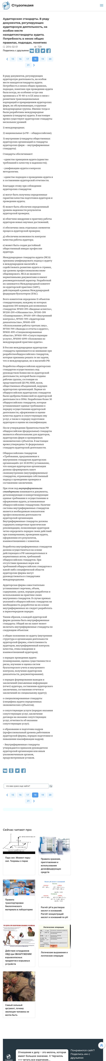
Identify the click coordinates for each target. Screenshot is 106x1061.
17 (27, 59)
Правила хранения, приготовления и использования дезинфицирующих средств (51, 865)
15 (12, 59)
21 (28, 65)
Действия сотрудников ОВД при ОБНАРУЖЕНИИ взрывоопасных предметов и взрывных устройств (18, 957)
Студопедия (18, 5)
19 (42, 59)
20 (50, 59)
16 (20, 59)
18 (35, 59)
